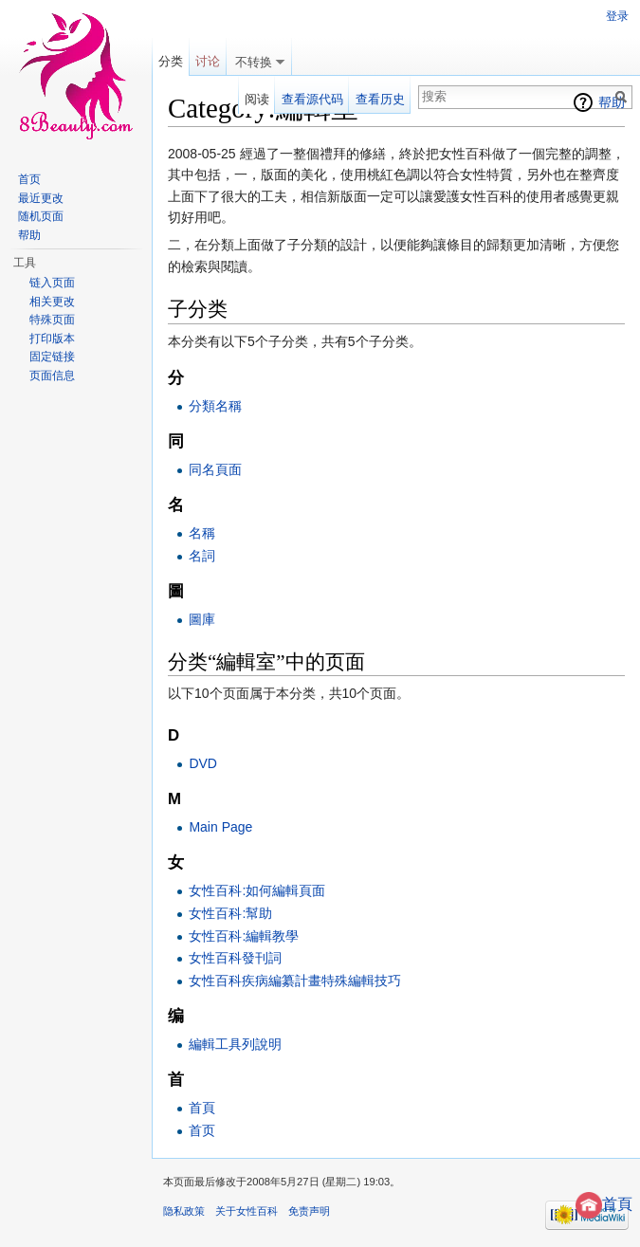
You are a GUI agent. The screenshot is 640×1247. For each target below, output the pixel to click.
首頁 (604, 1204)
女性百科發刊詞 (235, 957)
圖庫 (202, 619)
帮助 (611, 102)
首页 (202, 1130)
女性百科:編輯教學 (244, 936)
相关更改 (52, 301)
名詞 (202, 555)
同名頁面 (215, 469)
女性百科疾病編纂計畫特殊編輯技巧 (295, 980)
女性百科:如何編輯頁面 (257, 890)
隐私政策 (184, 1211)
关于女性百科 (246, 1211)
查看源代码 (312, 99)
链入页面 (52, 282)
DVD (203, 763)
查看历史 (380, 99)
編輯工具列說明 (235, 1044)
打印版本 (52, 338)
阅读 (257, 99)
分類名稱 (215, 405)
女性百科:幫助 (230, 913)
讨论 (207, 61)
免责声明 (309, 1211)
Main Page (220, 826)
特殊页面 (52, 319)
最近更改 (41, 198)
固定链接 (52, 356)
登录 (617, 16)
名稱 (202, 533)
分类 (170, 61)
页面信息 (52, 375)
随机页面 (41, 216)
